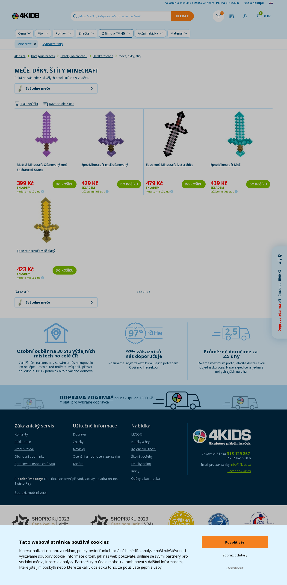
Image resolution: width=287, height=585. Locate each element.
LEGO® (136, 434)
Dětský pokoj (141, 464)
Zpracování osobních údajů (35, 464)
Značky (78, 441)
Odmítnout (234, 568)
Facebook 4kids (239, 471)
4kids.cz (20, 56)
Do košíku (64, 184)
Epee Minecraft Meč (225, 164)
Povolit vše (234, 542)
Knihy (135, 471)
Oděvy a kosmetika (145, 478)
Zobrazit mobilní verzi (31, 492)
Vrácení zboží (24, 449)
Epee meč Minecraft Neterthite (169, 164)
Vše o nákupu (254, 3)
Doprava (79, 434)
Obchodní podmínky (29, 456)
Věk (40, 33)
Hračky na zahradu (74, 56)
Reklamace (23, 441)
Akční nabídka (148, 33)
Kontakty (21, 434)
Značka (84, 33)
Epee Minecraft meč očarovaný (104, 164)
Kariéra (78, 464)
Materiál (176, 33)
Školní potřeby (142, 456)
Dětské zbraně (103, 56)
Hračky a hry (140, 441)
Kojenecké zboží (143, 449)
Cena (22, 33)
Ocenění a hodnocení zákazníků (96, 456)
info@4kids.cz (241, 464)
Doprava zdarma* (86, 397)
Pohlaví (61, 33)
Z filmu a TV (113, 33)
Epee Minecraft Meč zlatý (36, 251)
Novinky (79, 449)
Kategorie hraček (43, 56)
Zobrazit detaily (234, 555)
